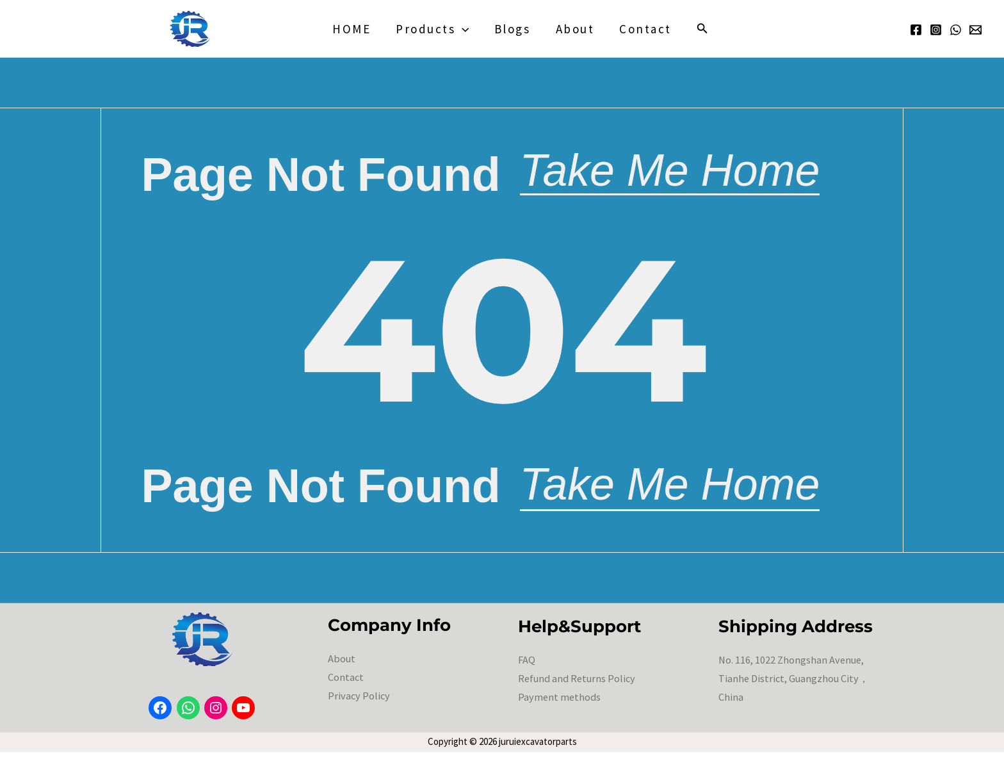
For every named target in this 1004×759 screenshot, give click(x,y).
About (574, 29)
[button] (700, 28)
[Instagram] (936, 30)
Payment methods (558, 704)
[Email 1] (975, 30)
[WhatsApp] (956, 30)
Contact (644, 29)
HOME (353, 29)
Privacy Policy (358, 702)
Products (433, 28)
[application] (463, 28)
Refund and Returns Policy (575, 685)
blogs (512, 29)
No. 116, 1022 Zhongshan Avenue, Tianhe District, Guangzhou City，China (793, 685)
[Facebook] (916, 30)
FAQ (526, 666)
